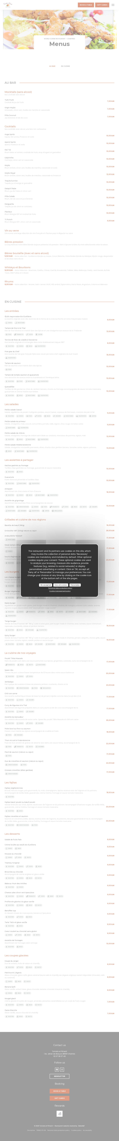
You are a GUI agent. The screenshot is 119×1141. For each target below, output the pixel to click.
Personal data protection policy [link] (60, 588)
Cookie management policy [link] (60, 591)
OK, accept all (45, 585)
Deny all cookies (61, 585)
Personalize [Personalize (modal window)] (75, 585)
